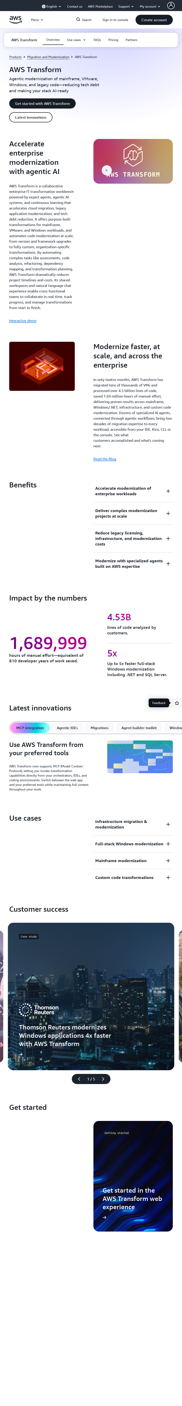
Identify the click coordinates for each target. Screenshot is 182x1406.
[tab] (30, 728)
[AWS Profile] (171, 5)
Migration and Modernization (48, 57)
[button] (154, 20)
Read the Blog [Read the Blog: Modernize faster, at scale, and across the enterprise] (104, 459)
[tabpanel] (91, 767)
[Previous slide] (77, 1079)
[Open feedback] (177, 703)
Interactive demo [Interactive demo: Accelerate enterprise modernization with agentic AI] (22, 320)
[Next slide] (105, 1079)
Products (15, 57)
